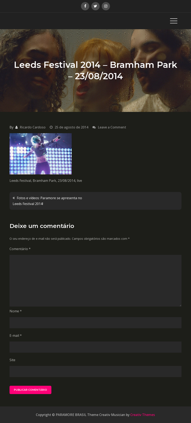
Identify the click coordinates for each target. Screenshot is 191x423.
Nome (16, 311)
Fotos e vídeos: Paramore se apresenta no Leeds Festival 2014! (47, 201)
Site (12, 360)
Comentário (20, 249)
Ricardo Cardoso (33, 127)
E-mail (16, 335)
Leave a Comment (112, 127)
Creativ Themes (142, 414)
